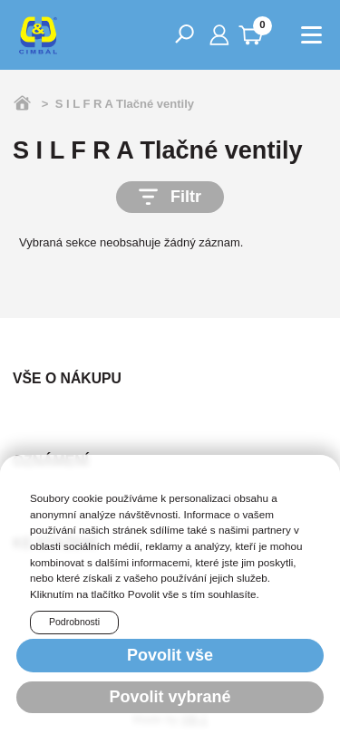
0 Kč (254, 31)
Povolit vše (170, 655)
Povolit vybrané (169, 697)
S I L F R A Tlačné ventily (124, 104)
